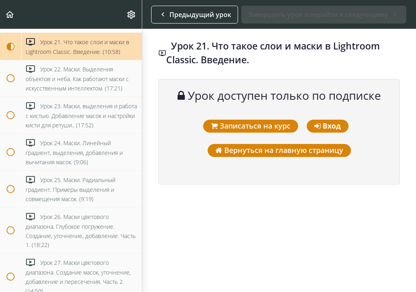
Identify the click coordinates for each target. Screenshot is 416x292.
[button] (10, 14)
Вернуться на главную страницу (279, 150)
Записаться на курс (250, 126)
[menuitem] (131, 14)
